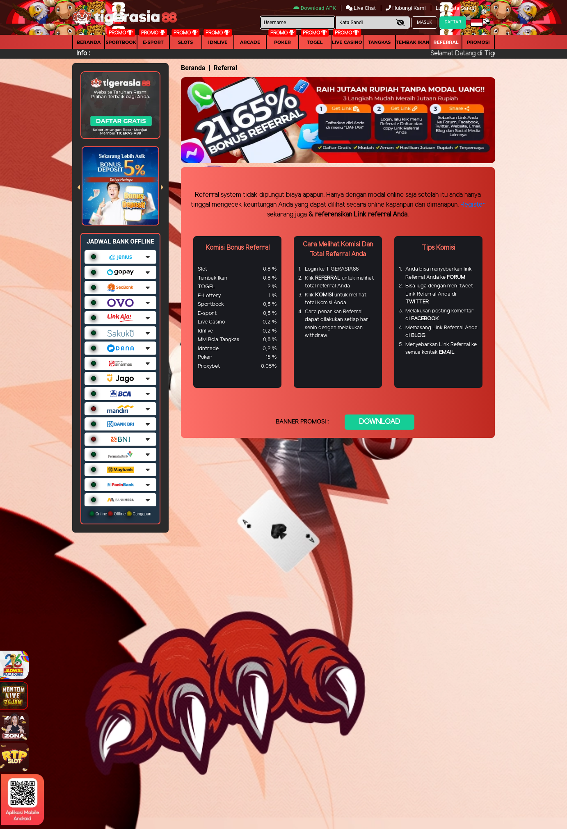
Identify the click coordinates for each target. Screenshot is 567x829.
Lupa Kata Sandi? (457, 8)
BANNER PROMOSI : (302, 422)
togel (314, 42)
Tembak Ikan (413, 42)
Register (472, 205)
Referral (445, 42)
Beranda (89, 42)
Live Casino (347, 42)
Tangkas (379, 42)
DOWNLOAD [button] (379, 421)
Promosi (478, 42)
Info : (83, 53)
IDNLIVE (217, 42)
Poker (282, 42)
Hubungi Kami (406, 8)
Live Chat (361, 8)
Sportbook (121, 42)
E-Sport (153, 42)
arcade (250, 42)
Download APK (315, 8)
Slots (185, 42)
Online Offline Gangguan (120, 513)
